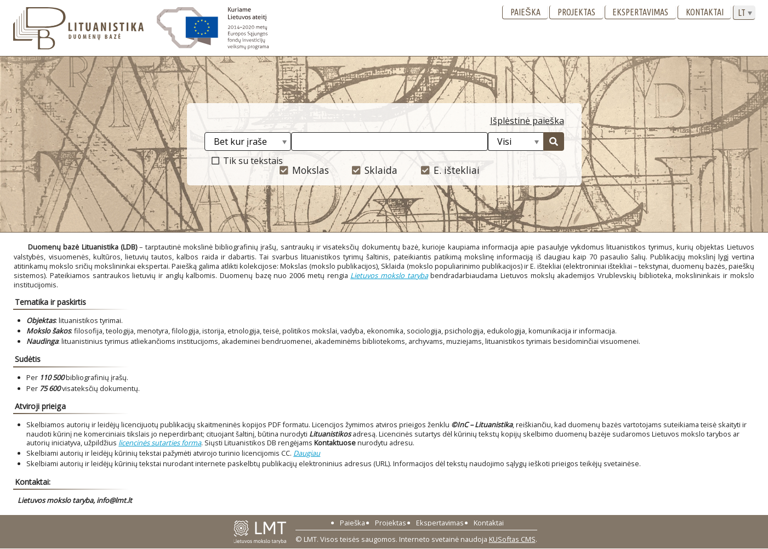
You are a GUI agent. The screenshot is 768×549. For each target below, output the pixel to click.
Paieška (525, 12)
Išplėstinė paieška (527, 121)
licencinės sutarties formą (159, 443)
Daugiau (306, 453)
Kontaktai (705, 12)
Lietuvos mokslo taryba (389, 275)
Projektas (576, 12)
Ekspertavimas (640, 12)
